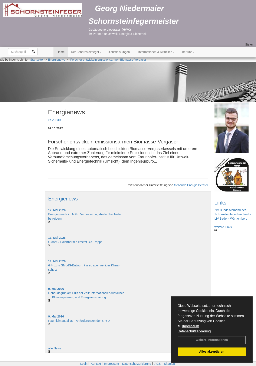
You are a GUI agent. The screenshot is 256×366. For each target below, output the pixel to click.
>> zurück (54, 120)
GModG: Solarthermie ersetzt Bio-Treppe (75, 242)
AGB (157, 363)
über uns (187, 52)
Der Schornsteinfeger (86, 52)
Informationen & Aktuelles (156, 52)
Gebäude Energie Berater (191, 185)
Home (61, 52)
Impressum (190, 326)
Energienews (63, 199)
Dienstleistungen (120, 52)
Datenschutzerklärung (194, 331)
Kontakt (96, 363)
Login (84, 363)
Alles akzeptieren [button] (211, 351)
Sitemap (169, 363)
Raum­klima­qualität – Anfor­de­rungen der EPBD (79, 320)
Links (220, 203)
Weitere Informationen (212, 340)
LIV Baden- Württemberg (230, 218)
